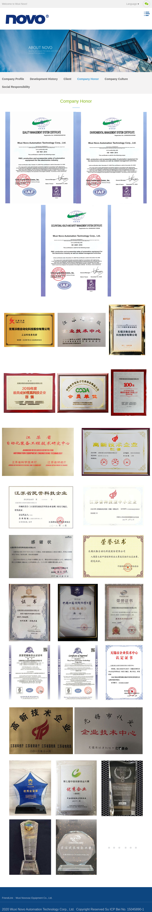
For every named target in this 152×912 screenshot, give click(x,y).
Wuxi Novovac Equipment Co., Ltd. (34, 898)
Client (67, 79)
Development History (44, 79)
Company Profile (13, 79)
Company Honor (88, 79)
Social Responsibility (16, 86)
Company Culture (116, 79)
